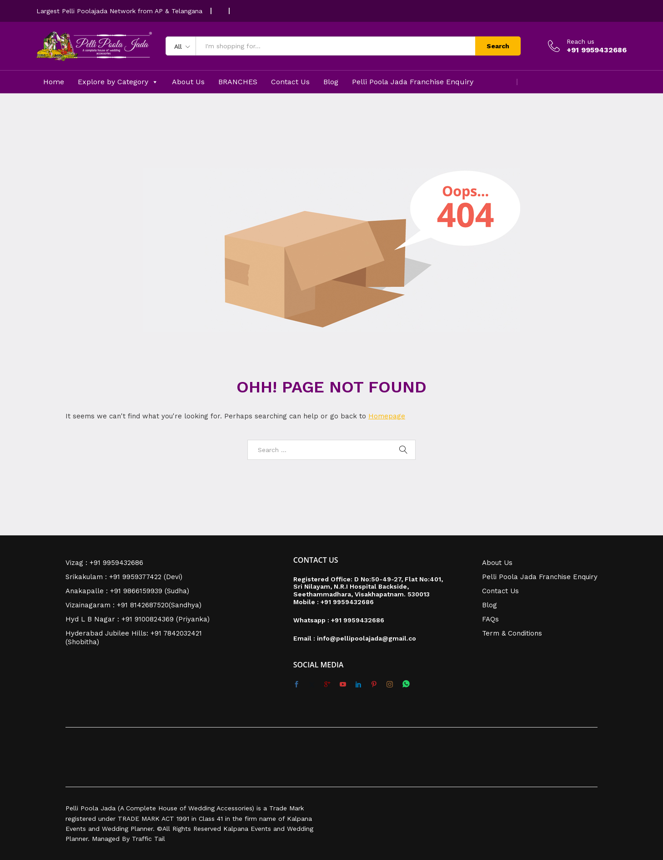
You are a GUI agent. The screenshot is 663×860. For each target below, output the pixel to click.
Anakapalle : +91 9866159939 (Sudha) (127, 591)
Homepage (386, 416)
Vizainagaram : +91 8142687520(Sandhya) (133, 605)
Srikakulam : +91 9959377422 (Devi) (123, 577)
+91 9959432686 (347, 602)
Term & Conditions (512, 633)
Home (53, 81)
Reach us (580, 41)
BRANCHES (237, 81)
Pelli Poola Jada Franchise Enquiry (412, 81)
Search (498, 46)
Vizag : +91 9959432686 (104, 563)
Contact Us (290, 81)
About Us (188, 81)
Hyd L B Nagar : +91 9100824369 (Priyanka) (137, 619)
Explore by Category (118, 82)
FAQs (490, 619)
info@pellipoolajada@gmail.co (366, 638)
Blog (330, 81)
